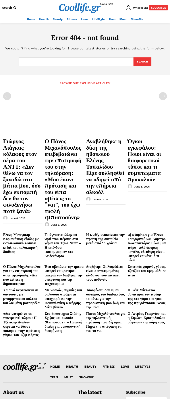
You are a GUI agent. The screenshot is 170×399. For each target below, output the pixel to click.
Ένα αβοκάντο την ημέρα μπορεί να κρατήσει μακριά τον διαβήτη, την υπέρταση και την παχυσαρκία (62, 213)
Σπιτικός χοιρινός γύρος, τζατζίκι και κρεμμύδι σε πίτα (147, 209)
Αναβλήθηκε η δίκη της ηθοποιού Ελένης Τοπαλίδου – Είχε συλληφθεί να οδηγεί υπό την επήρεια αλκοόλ (105, 150)
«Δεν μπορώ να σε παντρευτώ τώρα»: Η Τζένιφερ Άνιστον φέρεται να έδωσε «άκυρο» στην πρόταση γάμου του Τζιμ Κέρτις (22, 246)
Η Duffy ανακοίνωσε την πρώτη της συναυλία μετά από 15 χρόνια (105, 188)
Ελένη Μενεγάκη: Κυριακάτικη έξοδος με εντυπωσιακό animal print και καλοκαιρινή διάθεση (22, 190)
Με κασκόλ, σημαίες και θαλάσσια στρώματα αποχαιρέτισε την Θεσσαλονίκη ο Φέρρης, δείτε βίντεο (64, 229)
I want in (146, 329)
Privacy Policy (139, 341)
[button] (9, 7)
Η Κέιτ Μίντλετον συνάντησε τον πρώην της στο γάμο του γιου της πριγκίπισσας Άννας (146, 227)
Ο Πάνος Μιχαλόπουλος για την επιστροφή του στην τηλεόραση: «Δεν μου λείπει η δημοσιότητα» (22, 213)
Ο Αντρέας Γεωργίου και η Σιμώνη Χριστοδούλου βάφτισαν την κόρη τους (144, 243)
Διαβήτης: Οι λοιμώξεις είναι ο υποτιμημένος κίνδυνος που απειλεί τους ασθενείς (105, 211)
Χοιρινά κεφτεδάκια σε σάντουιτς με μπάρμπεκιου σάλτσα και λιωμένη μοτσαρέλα (20, 229)
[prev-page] (7, 96)
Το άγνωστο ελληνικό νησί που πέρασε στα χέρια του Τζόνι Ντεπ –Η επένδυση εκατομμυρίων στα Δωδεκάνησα (64, 191)
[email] (146, 319)
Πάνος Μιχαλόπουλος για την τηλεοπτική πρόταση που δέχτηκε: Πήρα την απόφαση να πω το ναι (104, 245)
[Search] (142, 62)
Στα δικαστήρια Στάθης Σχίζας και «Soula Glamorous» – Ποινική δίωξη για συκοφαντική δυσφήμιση (64, 245)
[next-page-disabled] (163, 96)
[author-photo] (6, 170)
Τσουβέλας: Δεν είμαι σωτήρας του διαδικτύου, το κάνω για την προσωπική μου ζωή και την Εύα (105, 229)
